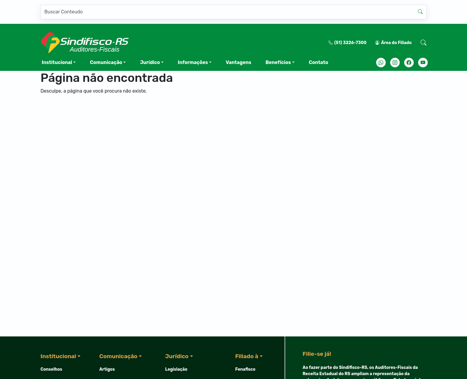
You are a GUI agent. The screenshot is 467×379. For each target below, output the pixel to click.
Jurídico (150, 62)
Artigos (107, 369)
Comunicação (106, 62)
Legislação (176, 369)
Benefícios (278, 62)
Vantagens (238, 62)
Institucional (57, 62)
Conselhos (51, 369)
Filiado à (246, 356)
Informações (193, 62)
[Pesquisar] (228, 12)
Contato (318, 62)
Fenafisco (245, 369)
